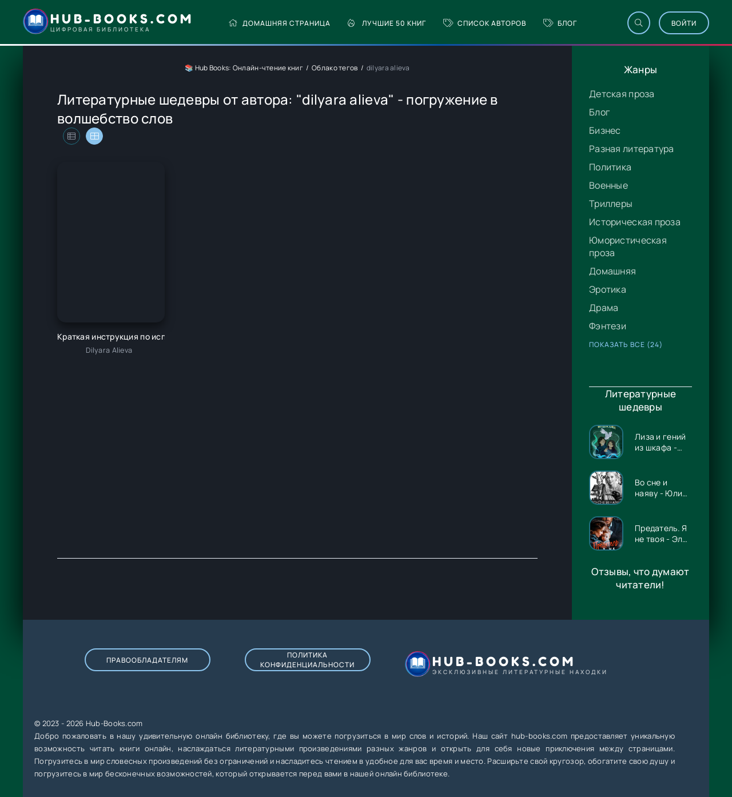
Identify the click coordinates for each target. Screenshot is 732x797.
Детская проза (622, 93)
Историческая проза (635, 222)
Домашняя (612, 271)
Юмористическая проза (628, 246)
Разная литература (631, 148)
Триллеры (610, 203)
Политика (610, 167)
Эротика (607, 289)
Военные (608, 185)
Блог (560, 23)
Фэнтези (607, 326)
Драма (603, 307)
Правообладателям (147, 660)
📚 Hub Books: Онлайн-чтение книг (244, 68)
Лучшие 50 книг (387, 23)
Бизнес (605, 130)
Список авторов (484, 23)
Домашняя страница (279, 23)
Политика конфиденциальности (307, 660)
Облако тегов (334, 68)
